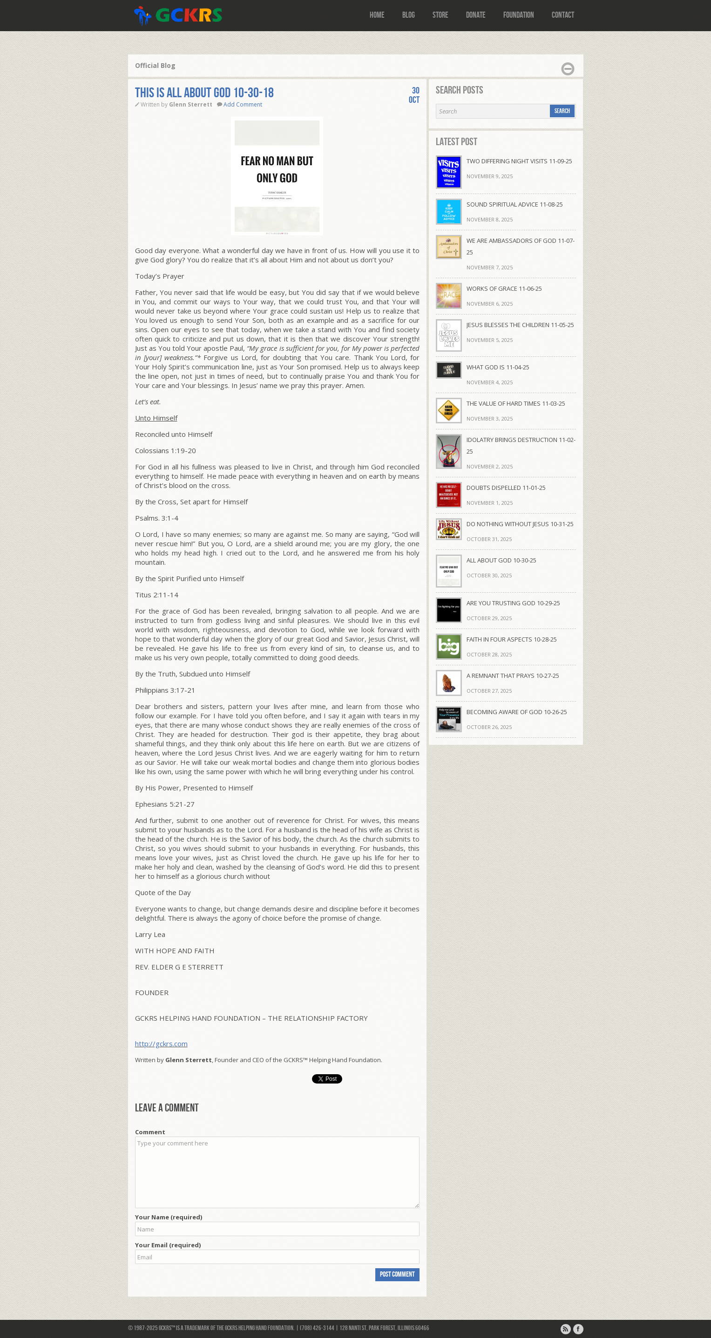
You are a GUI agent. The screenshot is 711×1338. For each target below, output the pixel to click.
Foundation (518, 15)
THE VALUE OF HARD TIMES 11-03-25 (516, 403)
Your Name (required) (168, 1217)
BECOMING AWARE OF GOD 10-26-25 (517, 712)
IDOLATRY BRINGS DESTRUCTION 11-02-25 (521, 445)
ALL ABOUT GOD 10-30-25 (501, 560)
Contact (563, 15)
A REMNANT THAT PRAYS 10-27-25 (513, 675)
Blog (408, 15)
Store (440, 15)
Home (377, 15)
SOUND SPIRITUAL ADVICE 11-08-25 (515, 204)
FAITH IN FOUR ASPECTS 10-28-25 (512, 639)
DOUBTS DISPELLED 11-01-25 (506, 487)
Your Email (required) (168, 1245)
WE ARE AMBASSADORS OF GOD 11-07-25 (521, 246)
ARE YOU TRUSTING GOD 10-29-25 (513, 603)
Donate (476, 15)
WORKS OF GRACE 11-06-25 (504, 288)
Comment (150, 1132)
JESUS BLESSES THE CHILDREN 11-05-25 (520, 325)
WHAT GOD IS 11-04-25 (498, 367)
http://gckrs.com (161, 1043)
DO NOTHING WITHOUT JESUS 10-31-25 (520, 524)
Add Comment (242, 104)
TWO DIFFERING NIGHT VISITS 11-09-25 (519, 161)
